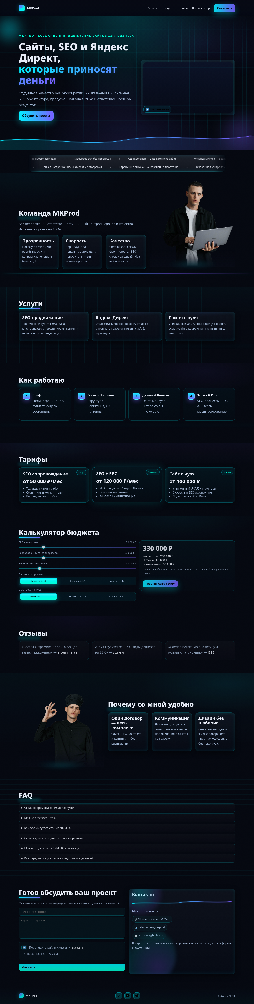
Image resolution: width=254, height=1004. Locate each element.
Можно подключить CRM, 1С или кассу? (51, 848)
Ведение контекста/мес (77, 563)
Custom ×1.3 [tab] (116, 596)
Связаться (224, 8)
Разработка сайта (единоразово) (77, 553)
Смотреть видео (157, 109)
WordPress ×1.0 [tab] (38, 596)
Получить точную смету (160, 584)
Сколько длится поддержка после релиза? (53, 838)
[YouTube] (127, 995)
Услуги (152, 8)
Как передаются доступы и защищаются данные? (58, 858)
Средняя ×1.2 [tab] (77, 581)
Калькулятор (201, 8)
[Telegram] (136, 995)
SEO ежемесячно (77, 542)
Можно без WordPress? (40, 818)
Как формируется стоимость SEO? (47, 828)
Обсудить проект (36, 115)
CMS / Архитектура (30, 589)
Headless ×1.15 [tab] (77, 596)
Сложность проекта (31, 574)
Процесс (167, 8)
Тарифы (182, 8)
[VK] (118, 995)
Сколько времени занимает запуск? (49, 808)
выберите (77, 947)
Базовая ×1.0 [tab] (38, 581)
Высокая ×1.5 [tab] (116, 581)
